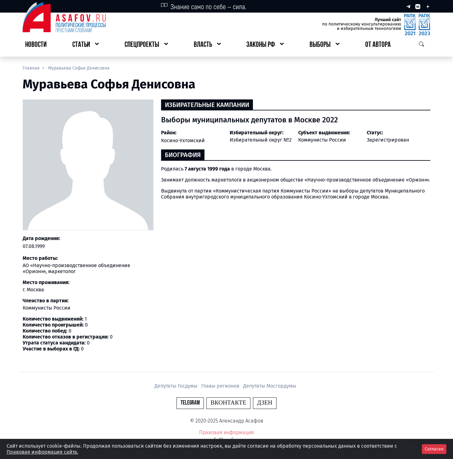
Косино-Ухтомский (183, 140)
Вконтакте (228, 402)
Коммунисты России (322, 140)
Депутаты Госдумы (176, 386)
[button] (85, 45)
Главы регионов (221, 386)
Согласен (434, 449)
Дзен (264, 402)
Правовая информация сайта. (42, 452)
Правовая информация (226, 432)
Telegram (190, 402)
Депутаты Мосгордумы (269, 386)
